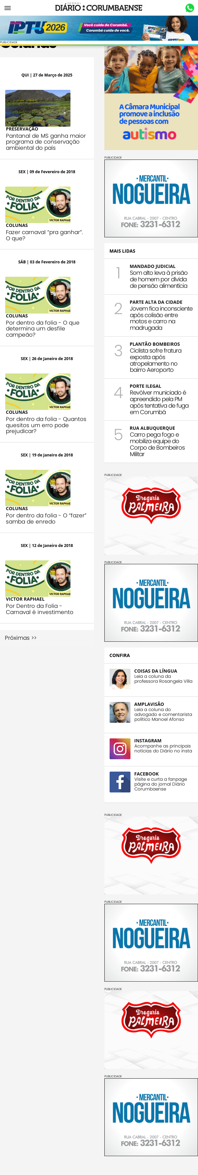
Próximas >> (21, 638)
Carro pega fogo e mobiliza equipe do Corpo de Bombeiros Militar (157, 444)
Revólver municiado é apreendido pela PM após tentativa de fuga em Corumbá (159, 402)
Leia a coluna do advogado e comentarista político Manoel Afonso (163, 714)
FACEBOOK (146, 774)
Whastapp (189, 8)
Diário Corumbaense (99, 8)
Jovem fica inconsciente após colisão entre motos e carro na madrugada (161, 318)
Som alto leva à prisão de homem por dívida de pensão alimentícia (159, 279)
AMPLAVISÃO (149, 704)
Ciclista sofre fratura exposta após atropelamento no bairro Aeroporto (155, 360)
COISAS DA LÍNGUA (155, 671)
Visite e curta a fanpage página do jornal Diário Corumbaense (160, 784)
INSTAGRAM (148, 740)
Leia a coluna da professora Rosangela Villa (163, 678)
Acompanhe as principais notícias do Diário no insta (163, 748)
